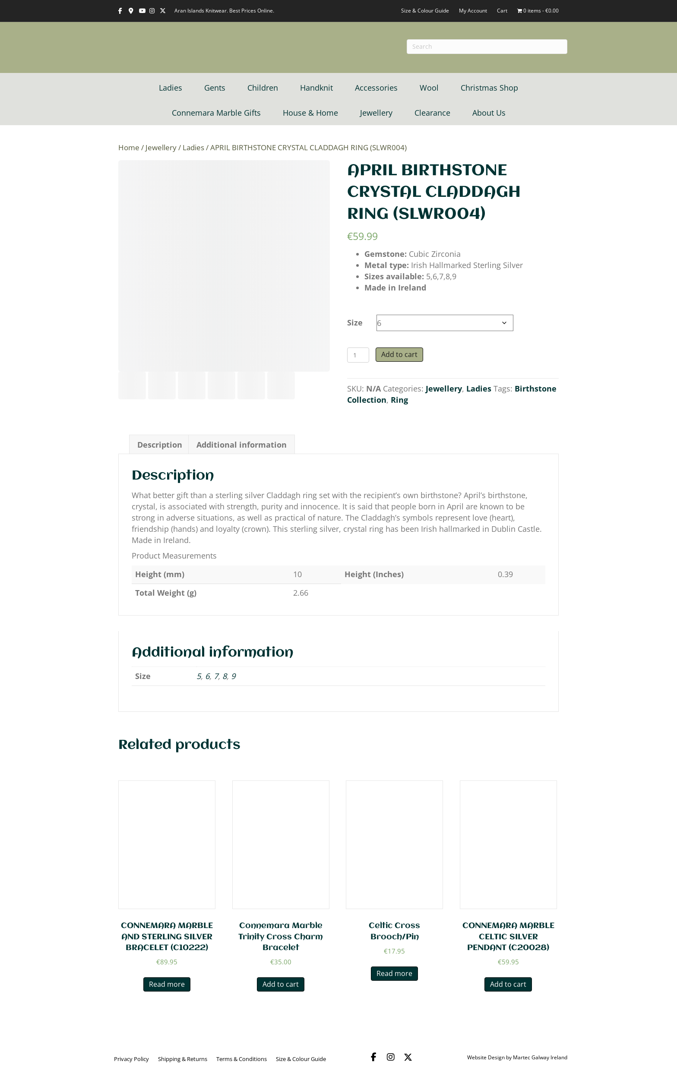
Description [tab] (159, 444)
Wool (429, 87)
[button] (373, 1057)
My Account (473, 10)
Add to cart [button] (281, 984)
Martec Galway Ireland (540, 1057)
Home (128, 147)
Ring (399, 400)
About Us (489, 112)
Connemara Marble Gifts (216, 112)
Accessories (376, 87)
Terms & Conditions (241, 1059)
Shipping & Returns (182, 1059)
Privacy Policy (131, 1059)
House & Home (310, 112)
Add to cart (399, 354)
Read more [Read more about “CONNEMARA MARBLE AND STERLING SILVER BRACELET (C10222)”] (167, 984)
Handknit (316, 87)
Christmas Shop (489, 87)
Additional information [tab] (241, 444)
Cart (502, 10)
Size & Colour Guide (425, 10)
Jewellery (376, 112)
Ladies (170, 87)
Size (355, 322)
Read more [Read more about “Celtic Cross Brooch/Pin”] (394, 973)
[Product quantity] (358, 355)
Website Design (486, 1057)
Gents (214, 87)
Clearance (432, 112)
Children (262, 87)
